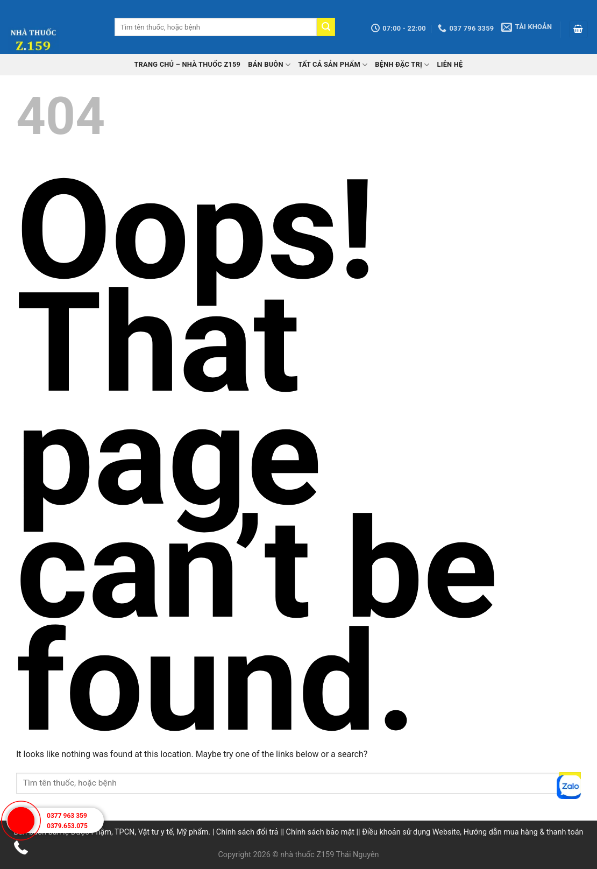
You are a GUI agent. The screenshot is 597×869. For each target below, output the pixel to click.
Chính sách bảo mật (320, 832)
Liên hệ (450, 64)
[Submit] (326, 27)
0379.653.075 (67, 826)
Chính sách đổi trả (247, 832)
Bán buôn (269, 65)
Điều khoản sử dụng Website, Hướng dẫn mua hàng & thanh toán (472, 832)
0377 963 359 (67, 815)
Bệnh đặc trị (402, 65)
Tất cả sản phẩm (332, 65)
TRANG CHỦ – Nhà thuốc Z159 (187, 64)
